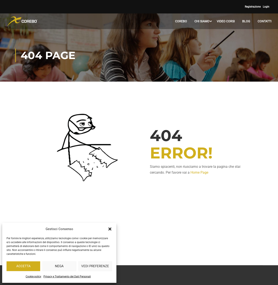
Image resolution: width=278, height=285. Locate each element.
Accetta (23, 266)
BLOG (246, 21)
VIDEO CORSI (226, 21)
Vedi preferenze (95, 266)
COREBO (181, 21)
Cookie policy (33, 276)
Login (266, 6)
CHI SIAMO (201, 21)
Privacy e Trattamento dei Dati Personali (67, 276)
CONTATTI (264, 21)
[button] (110, 229)
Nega (59, 266)
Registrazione (253, 6)
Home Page (199, 172)
